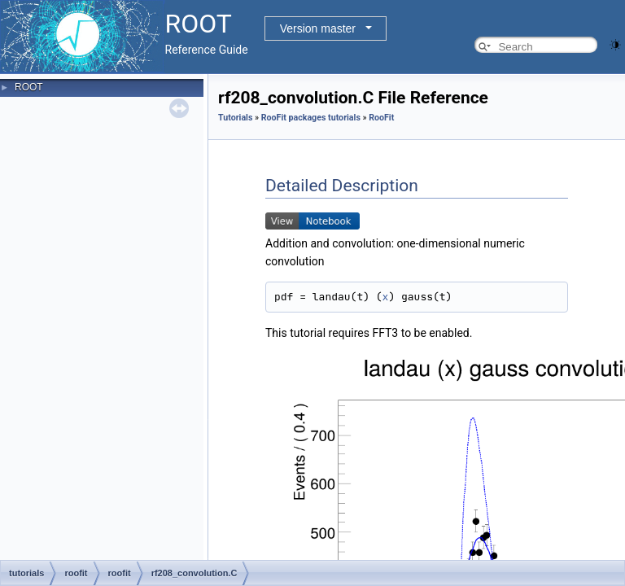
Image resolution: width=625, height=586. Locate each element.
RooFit (381, 117)
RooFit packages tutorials (311, 117)
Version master (318, 28)
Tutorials (235, 117)
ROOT (29, 87)
